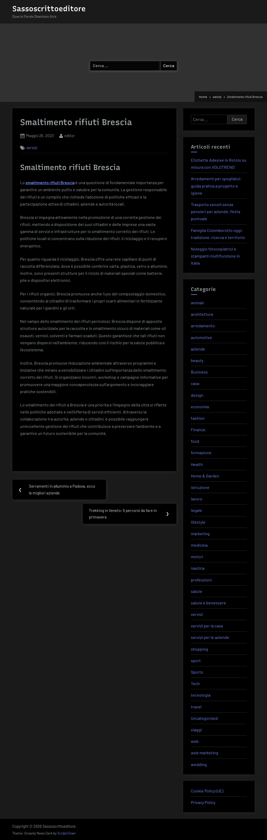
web (195, 741)
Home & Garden (205, 475)
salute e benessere (208, 602)
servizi (32, 147)
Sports (197, 671)
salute (196, 591)
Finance (198, 429)
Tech (195, 683)
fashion (198, 418)
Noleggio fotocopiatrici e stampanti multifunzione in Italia (215, 255)
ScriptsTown (66, 833)
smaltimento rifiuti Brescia (50, 182)
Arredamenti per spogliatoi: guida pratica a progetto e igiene (216, 185)
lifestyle (198, 522)
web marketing (204, 752)
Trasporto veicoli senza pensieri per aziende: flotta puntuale (215, 211)
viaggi (196, 729)
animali (197, 302)
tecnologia (200, 694)
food (195, 441)
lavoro (196, 498)
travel (196, 706)
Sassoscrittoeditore (49, 8)
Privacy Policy (203, 802)
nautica (197, 567)
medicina (199, 544)
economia (200, 406)
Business (199, 371)
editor (69, 135)
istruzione (200, 487)
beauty (197, 360)
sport (196, 660)
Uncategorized (204, 718)
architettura (202, 314)
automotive (201, 337)
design (197, 395)
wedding (199, 764)
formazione (201, 452)
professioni (201, 579)
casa (195, 383)
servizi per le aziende (210, 637)
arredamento (203, 325)
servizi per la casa (207, 625)
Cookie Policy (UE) (207, 790)
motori (197, 556)
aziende (198, 348)
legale (196, 510)
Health (197, 464)
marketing (200, 533)
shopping (199, 648)
